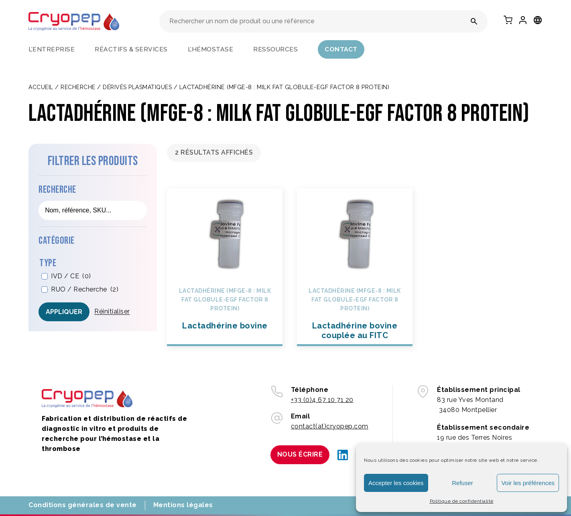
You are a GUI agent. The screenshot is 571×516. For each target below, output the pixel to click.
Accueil (40, 87)
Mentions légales (183, 505)
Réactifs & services (131, 49)
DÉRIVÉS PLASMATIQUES (137, 87)
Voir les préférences (528, 482)
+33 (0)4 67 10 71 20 (322, 400)
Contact (341, 49)
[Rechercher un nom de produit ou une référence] (474, 21)
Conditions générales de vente (82, 505)
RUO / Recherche (84, 290)
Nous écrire (300, 454)
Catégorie (57, 241)
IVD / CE (71, 276)
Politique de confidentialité (462, 501)
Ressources (275, 49)
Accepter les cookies (396, 482)
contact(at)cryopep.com (329, 426)
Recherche (78, 87)
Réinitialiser (112, 311)
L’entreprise (51, 49)
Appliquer (64, 312)
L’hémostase (211, 49)
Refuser (462, 482)
